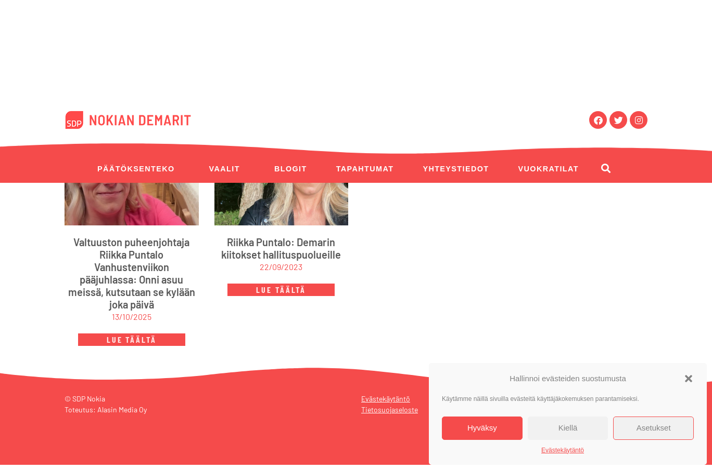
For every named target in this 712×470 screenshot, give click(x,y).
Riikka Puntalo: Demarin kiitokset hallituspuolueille (281, 253)
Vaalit (224, 169)
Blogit (290, 169)
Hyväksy (482, 427)
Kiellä (568, 427)
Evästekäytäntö (562, 450)
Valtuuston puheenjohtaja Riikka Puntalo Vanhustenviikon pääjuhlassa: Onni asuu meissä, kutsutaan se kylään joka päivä (131, 278)
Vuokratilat (548, 169)
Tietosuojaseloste (389, 414)
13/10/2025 (131, 322)
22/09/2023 (281, 272)
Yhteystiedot (456, 169)
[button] (688, 378)
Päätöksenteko (136, 169)
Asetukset (654, 427)
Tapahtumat (365, 169)
